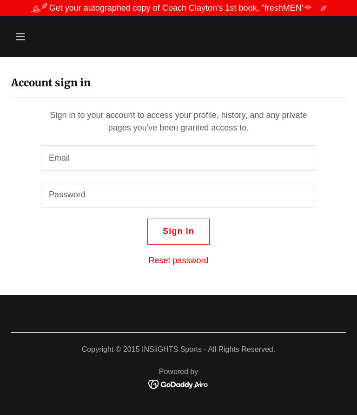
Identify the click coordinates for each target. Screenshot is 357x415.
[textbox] (178, 158)
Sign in (178, 231)
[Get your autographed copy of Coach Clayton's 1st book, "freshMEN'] (178, 8)
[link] (178, 384)
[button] (49, 36)
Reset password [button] (178, 260)
